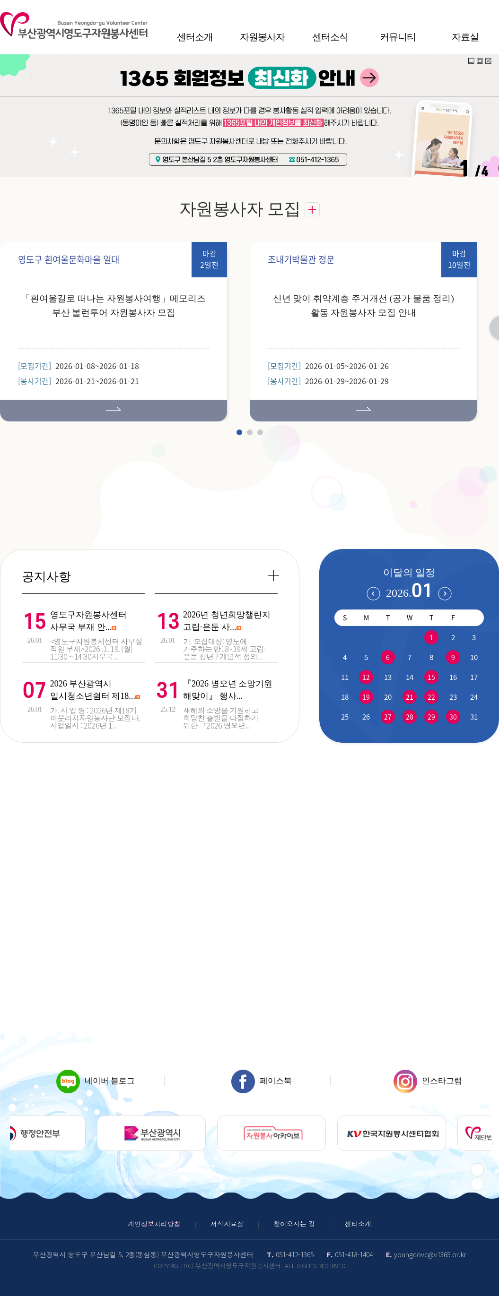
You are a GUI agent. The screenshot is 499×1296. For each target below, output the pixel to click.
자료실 (465, 37)
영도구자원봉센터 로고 (74, 25)
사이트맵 (438, 9)
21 (409, 697)
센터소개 (195, 37)
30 (453, 716)
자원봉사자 (262, 37)
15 (431, 677)
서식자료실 (227, 1223)
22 (431, 697)
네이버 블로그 (95, 1080)
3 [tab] (260, 432)
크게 (491, 9)
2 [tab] (250, 432)
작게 (454, 9)
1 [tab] (239, 432)
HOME (423, 9)
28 (409, 716)
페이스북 (261, 1080)
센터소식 (330, 37)
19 (366, 697)
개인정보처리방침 (154, 1223)
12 (366, 677)
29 (431, 716)
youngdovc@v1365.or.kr (430, 1254)
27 (388, 716)
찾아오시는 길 (294, 1223)
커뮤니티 (398, 37)
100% (473, 9)
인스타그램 (428, 1080)
